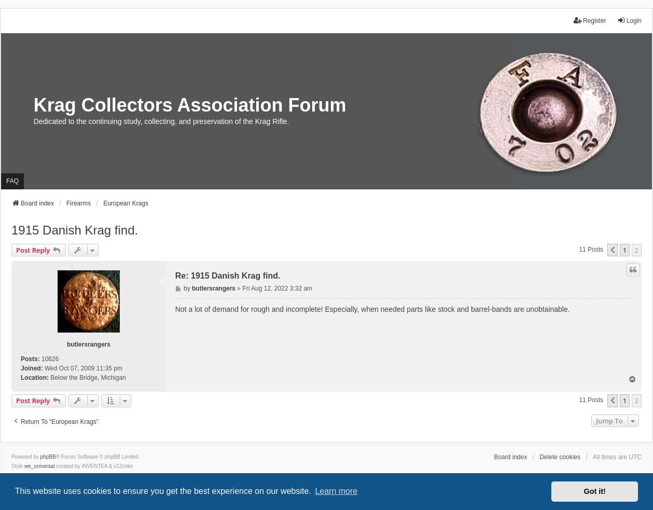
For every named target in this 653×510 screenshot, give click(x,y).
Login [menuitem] (629, 20)
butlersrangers (88, 344)
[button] (612, 250)
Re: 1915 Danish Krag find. (228, 275)
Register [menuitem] (590, 20)
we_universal (39, 466)
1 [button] (625, 250)
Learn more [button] (336, 491)
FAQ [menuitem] (12, 181)
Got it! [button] (595, 491)
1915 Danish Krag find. (74, 230)
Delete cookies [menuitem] (559, 457)
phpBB (48, 457)
